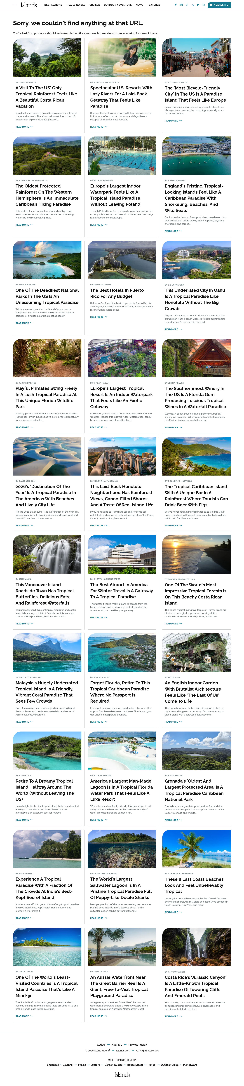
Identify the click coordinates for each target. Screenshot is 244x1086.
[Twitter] (192, 5)
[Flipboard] (198, 5)
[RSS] (203, 5)
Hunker (152, 1065)
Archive (117, 1045)
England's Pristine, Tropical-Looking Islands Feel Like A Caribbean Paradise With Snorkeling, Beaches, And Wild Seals (194, 198)
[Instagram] (181, 5)
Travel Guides (75, 5)
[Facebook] (175, 5)
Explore (95, 1065)
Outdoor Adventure (118, 5)
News (139, 5)
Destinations (53, 5)
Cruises (94, 5)
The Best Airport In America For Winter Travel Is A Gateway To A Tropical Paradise (121, 590)
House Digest (135, 1065)
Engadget (53, 1065)
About (101, 1045)
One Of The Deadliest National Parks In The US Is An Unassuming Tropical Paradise (47, 296)
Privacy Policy (138, 1045)
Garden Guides (113, 1065)
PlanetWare (190, 1065)
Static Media (101, 1050)
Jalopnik (68, 1065)
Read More (22, 127)
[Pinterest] (187, 5)
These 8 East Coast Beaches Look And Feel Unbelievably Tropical (194, 885)
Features (154, 5)
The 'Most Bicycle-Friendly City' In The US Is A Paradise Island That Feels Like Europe (195, 94)
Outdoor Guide (170, 1065)
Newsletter (219, 5)
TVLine (82, 1065)
